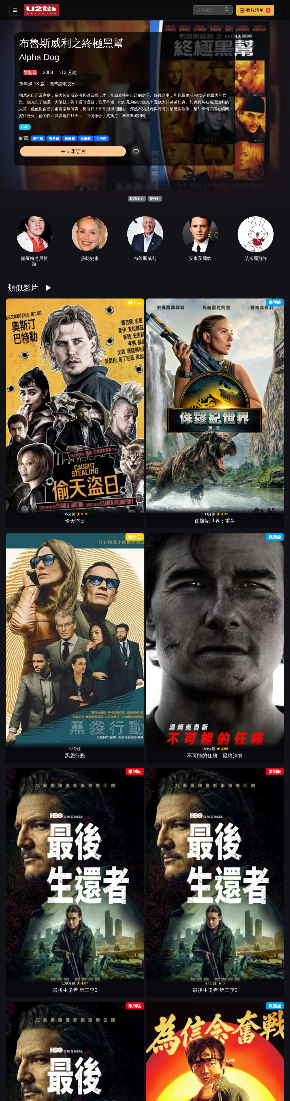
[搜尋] (207, 10)
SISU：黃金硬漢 (27, 864)
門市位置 (194, 1067)
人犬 (27, 698)
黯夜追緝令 (121, 698)
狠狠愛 (168, 448)
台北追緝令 (74, 531)
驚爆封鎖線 (263, 448)
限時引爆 (74, 698)
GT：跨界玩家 (74, 781)
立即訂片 (50, 165)
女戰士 (27, 614)
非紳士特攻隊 (263, 614)
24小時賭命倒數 (263, 698)
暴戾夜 (168, 1030)
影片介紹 (138, 1067)
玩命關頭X (74, 864)
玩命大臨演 (121, 947)
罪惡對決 (121, 531)
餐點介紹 (166, 1067)
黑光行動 (168, 947)
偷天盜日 (27, 365)
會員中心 (194, 1079)
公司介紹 (166, 1079)
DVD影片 (137, 199)
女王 (263, 947)
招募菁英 (138, 1079)
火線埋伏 (74, 947)
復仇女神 (216, 531)
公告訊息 (221, 1067)
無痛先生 (216, 448)
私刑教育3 (27, 781)
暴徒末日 (74, 614)
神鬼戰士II (168, 531)
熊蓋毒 (121, 864)
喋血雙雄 (27, 531)
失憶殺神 (121, 614)
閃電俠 (263, 781)
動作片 (155, 199)
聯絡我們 (249, 1067)
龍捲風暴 (168, 614)
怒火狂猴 (263, 531)
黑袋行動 (121, 365)
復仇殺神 (216, 698)
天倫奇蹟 (121, 1030)
